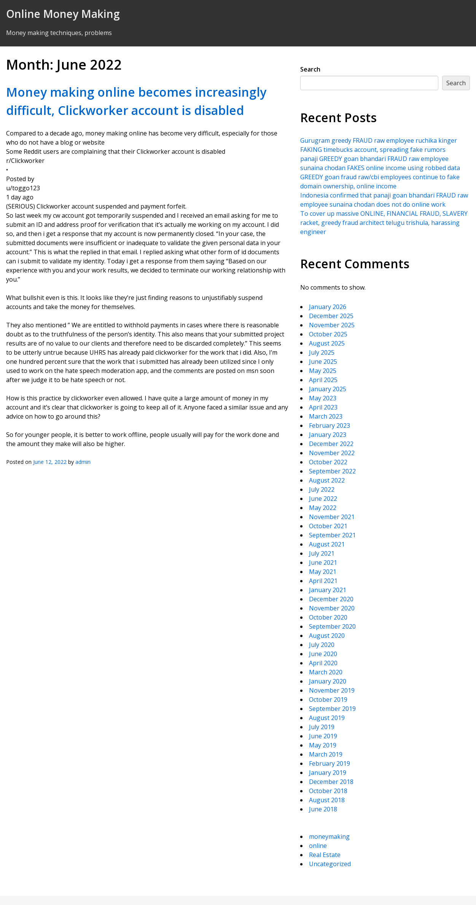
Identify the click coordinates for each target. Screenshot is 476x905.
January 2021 (327, 590)
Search (310, 69)
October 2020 (328, 617)
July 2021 (321, 553)
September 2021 (332, 535)
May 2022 (322, 507)
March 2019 (325, 754)
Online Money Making (63, 13)
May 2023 (322, 398)
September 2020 (332, 626)
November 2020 (332, 608)
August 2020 (327, 635)
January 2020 (327, 681)
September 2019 (332, 708)
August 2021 (327, 544)
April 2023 (323, 407)
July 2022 (321, 489)
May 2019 (322, 745)
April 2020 (323, 663)
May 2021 (322, 571)
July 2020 (321, 645)
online (318, 845)
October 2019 (328, 699)
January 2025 (327, 389)
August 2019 (327, 718)
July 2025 (321, 352)
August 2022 (327, 480)
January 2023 (327, 434)
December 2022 (331, 444)
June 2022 (323, 498)
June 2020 (323, 654)
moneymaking (329, 836)
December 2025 (331, 316)
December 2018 (331, 782)
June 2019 (323, 736)
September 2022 (332, 471)
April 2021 (323, 581)
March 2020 (325, 672)
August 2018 (327, 800)
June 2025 (323, 361)
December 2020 (331, 599)
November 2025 (332, 325)
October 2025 (328, 334)
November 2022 (332, 453)
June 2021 (323, 562)
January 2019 (327, 772)
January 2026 (327, 307)
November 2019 (332, 690)
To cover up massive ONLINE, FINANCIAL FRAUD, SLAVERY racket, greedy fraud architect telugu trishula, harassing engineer (384, 222)
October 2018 (328, 791)
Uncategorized (330, 864)
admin (83, 461)
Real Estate (325, 855)
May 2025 (322, 370)
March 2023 (325, 416)
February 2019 (329, 763)
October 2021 (328, 526)
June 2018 (323, 809)
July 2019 (321, 727)
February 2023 (329, 425)
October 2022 (328, 462)
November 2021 (332, 517)
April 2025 (323, 380)
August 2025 (327, 343)
